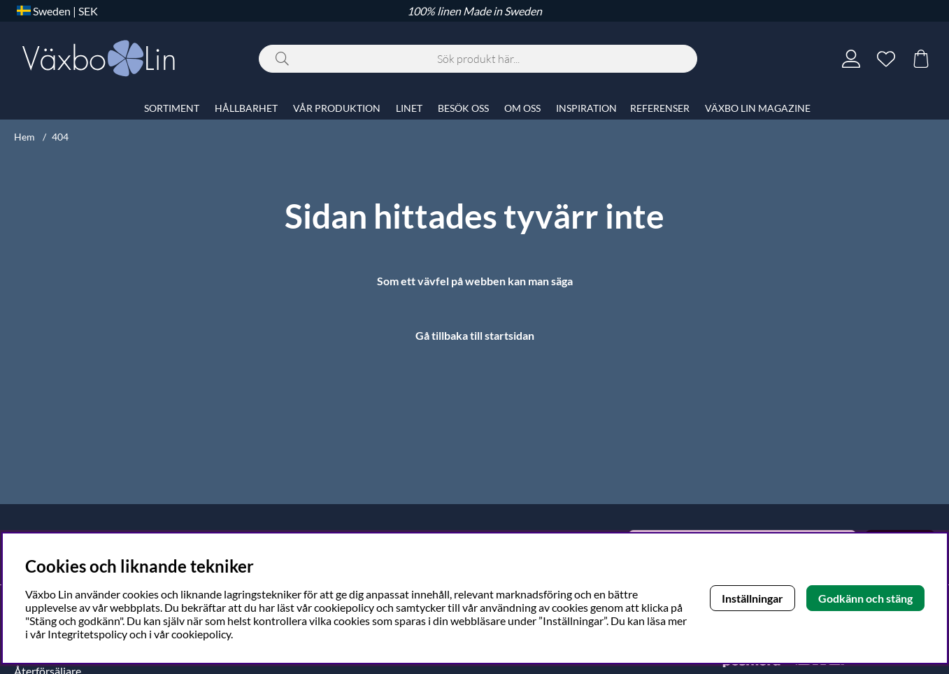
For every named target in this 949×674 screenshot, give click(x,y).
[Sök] (478, 59)
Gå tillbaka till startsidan (474, 335)
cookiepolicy (201, 633)
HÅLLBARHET (246, 108)
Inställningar (752, 598)
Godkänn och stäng (865, 598)
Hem (24, 137)
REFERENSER (660, 108)
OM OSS (522, 108)
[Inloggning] (851, 58)
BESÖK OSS (463, 108)
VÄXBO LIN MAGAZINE (758, 108)
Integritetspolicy (87, 633)
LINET (409, 108)
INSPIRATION (586, 108)
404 (60, 137)
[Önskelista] (886, 58)
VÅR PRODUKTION (336, 108)
